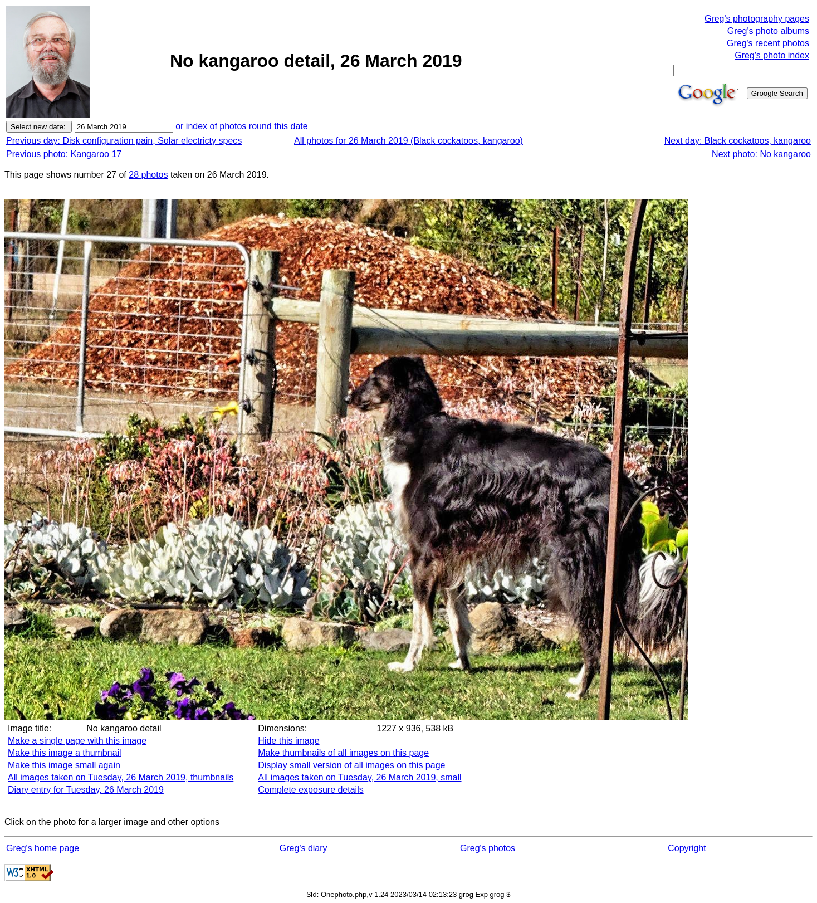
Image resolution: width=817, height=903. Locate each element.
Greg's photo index (772, 55)
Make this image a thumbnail (64, 753)
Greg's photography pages (757, 18)
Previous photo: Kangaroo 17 (63, 154)
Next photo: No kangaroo (761, 154)
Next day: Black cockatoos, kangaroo (737, 140)
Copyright (687, 848)
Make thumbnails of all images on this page (343, 753)
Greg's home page (42, 848)
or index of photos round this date (241, 126)
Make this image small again (64, 765)
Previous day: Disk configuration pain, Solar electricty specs (124, 140)
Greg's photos (487, 848)
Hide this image (288, 740)
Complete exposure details (310, 789)
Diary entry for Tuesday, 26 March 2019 (86, 789)
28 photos (148, 174)
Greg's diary (303, 848)
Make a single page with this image (77, 740)
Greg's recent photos (768, 43)
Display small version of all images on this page (351, 765)
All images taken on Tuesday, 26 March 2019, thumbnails (120, 777)
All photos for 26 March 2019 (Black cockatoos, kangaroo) (408, 140)
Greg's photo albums (768, 31)
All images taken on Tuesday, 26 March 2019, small (359, 777)
